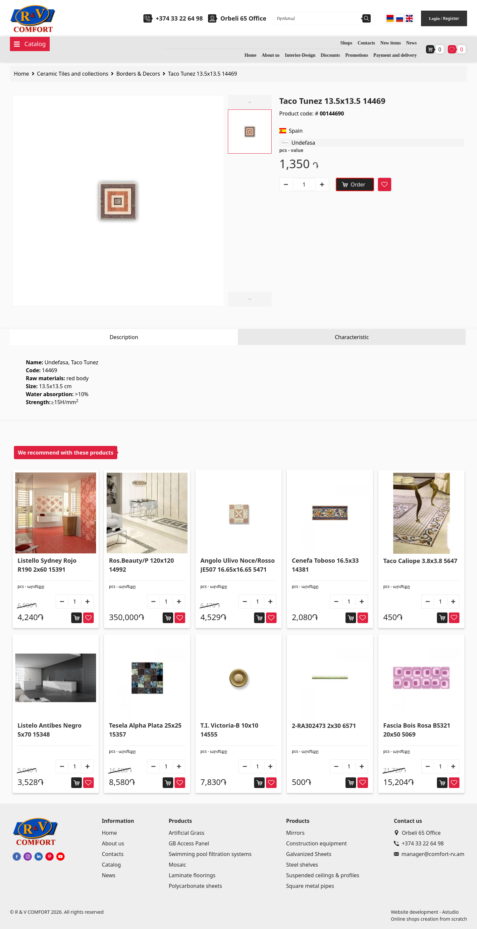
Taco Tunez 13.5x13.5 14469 (202, 73)
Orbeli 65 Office (417, 833)
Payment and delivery (395, 55)
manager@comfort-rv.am (429, 854)
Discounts (330, 55)
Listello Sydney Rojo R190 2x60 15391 (47, 564)
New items (390, 42)
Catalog (111, 864)
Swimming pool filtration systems (210, 854)
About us (271, 55)
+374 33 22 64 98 (179, 18)
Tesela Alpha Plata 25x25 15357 (145, 729)
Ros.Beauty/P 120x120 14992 (141, 564)
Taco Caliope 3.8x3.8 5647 (420, 561)
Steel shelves (302, 864)
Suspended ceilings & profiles (322, 875)
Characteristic (352, 337)
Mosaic (177, 864)
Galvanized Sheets (309, 854)
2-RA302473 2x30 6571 (324, 726)
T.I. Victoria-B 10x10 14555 (229, 729)
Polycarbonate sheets (195, 886)
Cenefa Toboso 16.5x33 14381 (325, 564)
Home (250, 55)
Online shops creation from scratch (429, 919)
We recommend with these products (65, 452)
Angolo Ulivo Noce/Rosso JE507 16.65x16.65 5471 (237, 564)
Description (124, 337)
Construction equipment (316, 843)
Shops (346, 42)
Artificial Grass (186, 832)
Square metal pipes (310, 886)
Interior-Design (300, 55)
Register (451, 18)
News (411, 42)
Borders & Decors (138, 73)
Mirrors (295, 832)
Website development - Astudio (425, 912)
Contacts (366, 42)
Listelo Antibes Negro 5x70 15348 (49, 729)
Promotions (356, 55)
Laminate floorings (192, 875)
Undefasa (303, 142)
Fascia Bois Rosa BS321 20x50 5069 (416, 729)
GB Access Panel (189, 843)
